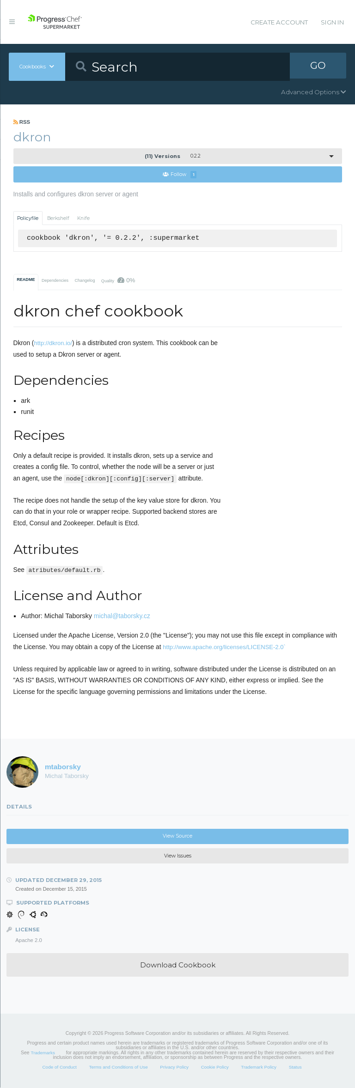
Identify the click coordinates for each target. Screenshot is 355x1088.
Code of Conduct (59, 1067)
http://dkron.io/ (53, 343)
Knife (83, 218)
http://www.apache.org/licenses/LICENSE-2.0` (224, 647)
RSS (22, 122)
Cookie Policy (215, 1067)
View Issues (177, 856)
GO (318, 66)
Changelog (84, 281)
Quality (118, 280)
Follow (180, 175)
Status (295, 1067)
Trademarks (43, 1053)
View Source (177, 836)
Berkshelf (58, 218)
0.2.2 (173, 156)
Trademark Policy (258, 1067)
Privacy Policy (174, 1067)
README (26, 280)
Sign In (332, 22)
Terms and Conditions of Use (118, 1067)
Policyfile (27, 218)
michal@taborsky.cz (122, 616)
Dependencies (55, 281)
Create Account (279, 22)
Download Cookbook (177, 965)
